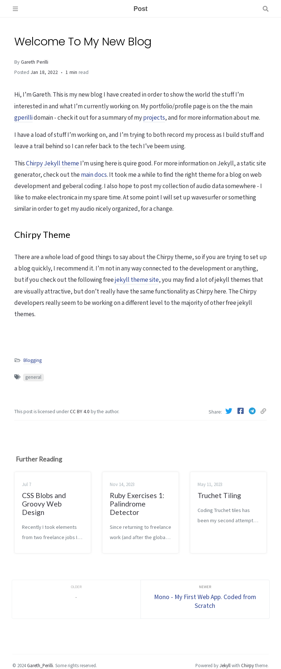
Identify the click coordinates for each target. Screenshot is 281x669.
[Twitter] (230, 411)
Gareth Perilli (34, 62)
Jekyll (225, 666)
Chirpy (247, 666)
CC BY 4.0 (80, 411)
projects (154, 118)
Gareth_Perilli (40, 666)
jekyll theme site (137, 280)
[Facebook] (241, 411)
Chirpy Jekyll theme (52, 164)
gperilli (23, 118)
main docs (94, 175)
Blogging (32, 360)
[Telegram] (253, 411)
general (33, 377)
